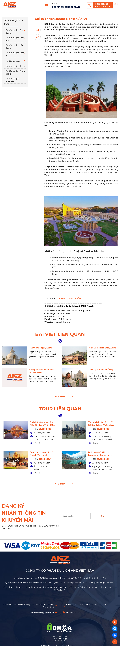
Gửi (103, 516)
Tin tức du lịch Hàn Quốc (14, 46)
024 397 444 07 (76, 612)
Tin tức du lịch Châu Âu (15, 54)
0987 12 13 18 (78, 605)
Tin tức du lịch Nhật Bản (15, 39)
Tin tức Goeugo (13, 61)
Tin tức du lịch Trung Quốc (15, 31)
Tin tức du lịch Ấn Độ (15, 66)
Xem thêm (60, 397)
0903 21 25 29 (102, 4)
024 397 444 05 (100, 605)
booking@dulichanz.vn (66, 6)
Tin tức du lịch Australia (12, 80)
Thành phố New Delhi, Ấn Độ (69, 298)
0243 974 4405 (102, 7)
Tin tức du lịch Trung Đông (15, 72)
